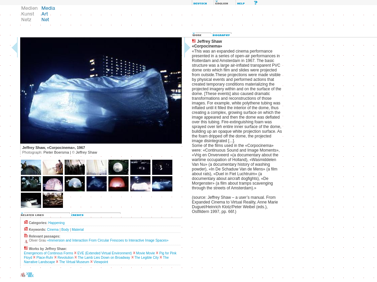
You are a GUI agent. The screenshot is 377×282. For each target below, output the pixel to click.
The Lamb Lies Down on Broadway (104, 257)
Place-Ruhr (44, 257)
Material (78, 229)
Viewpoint (101, 262)
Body (65, 229)
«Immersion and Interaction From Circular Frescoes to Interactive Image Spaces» (108, 240)
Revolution (65, 257)
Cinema (53, 229)
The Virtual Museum (74, 262)
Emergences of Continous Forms (48, 253)
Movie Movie (145, 253)
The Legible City (146, 257)
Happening (56, 223)
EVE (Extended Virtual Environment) (104, 253)
